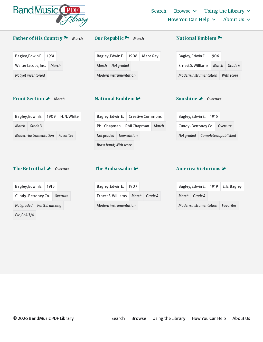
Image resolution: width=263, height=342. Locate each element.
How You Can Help (189, 19)
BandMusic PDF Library (51, 318)
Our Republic (112, 38)
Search (158, 11)
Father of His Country (41, 38)
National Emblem (199, 38)
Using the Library (224, 11)
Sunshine (189, 99)
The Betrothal (32, 169)
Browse (182, 11)
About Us (233, 19)
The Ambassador (117, 169)
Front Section (31, 99)
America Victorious (201, 169)
